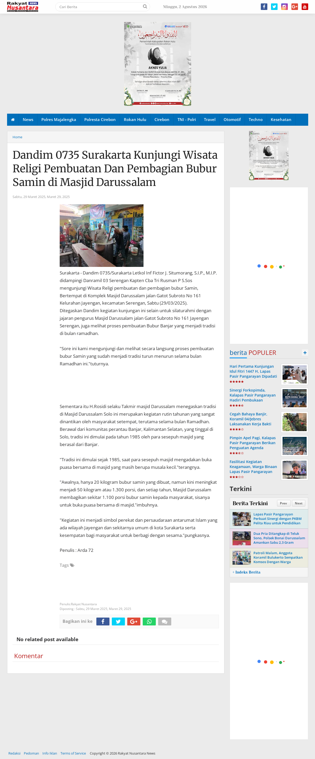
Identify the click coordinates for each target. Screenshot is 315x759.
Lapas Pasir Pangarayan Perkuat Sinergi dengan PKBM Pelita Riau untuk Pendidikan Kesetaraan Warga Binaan (277, 521)
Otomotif (232, 119)
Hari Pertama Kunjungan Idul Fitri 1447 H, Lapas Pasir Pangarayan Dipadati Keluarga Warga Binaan (253, 374)
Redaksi (14, 753)
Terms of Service (73, 753)
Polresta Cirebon (100, 119)
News (28, 119)
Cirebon (161, 119)
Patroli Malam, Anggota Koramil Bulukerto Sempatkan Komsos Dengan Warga (278, 557)
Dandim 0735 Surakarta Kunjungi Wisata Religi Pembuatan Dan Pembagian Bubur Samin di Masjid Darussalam (115, 168)
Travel (209, 119)
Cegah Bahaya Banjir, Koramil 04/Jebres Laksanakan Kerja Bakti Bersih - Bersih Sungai (250, 421)
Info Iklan (49, 753)
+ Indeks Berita (246, 572)
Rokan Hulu (135, 119)
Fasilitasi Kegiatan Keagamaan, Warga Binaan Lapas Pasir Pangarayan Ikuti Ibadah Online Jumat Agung (253, 471)
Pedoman (31, 753)
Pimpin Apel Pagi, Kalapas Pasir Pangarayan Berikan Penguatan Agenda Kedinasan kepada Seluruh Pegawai (253, 447)
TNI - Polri (187, 119)
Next (298, 503)
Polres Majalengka (58, 119)
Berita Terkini (250, 503)
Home (17, 137)
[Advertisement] (269, 265)
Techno (256, 119)
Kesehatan (281, 119)
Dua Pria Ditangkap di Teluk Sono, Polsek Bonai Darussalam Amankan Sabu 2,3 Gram (279, 538)
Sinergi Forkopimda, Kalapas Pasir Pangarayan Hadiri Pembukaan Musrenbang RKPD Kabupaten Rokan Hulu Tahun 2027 (253, 403)
